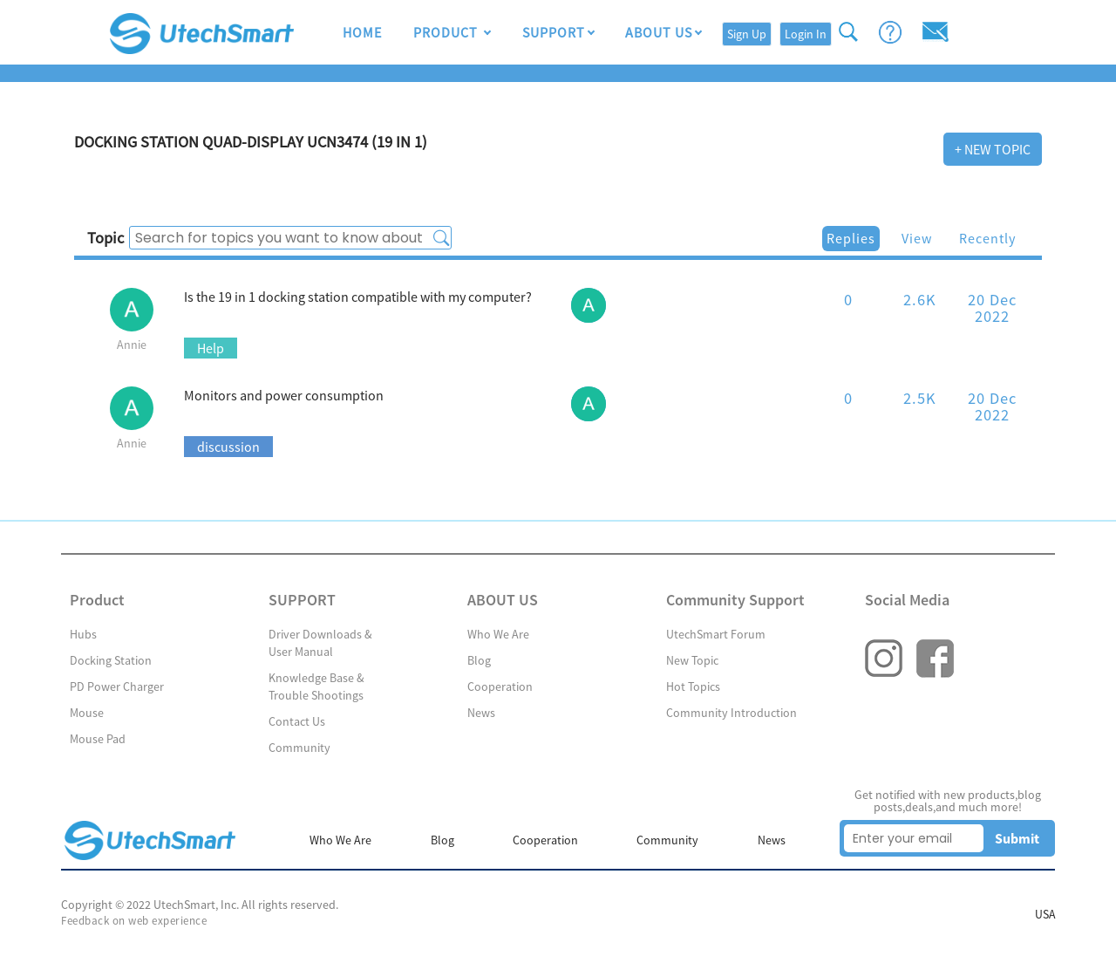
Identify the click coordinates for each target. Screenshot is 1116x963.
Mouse (87, 713)
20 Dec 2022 (992, 307)
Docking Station (111, 660)
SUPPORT (552, 33)
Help (210, 348)
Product (447, 33)
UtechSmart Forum (716, 634)
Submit (1017, 838)
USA (1044, 915)
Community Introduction (731, 713)
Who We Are (498, 634)
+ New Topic (993, 149)
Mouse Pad (98, 739)
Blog (479, 660)
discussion (228, 446)
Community (299, 747)
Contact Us (297, 721)
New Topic (692, 660)
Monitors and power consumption (284, 395)
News (481, 713)
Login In (806, 34)
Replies (851, 238)
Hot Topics (693, 686)
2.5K (919, 398)
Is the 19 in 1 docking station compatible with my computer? (358, 296)
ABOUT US (658, 33)
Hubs (83, 634)
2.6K (919, 300)
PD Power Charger (117, 686)
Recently (987, 238)
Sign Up (746, 34)
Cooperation (500, 686)
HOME (362, 33)
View (917, 238)
